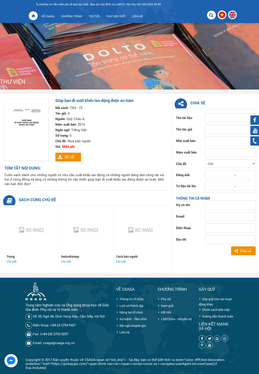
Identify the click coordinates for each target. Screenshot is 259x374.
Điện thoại (183, 228)
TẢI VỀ (69, 157)
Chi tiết (12, 261)
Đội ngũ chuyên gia (133, 325)
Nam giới (167, 306)
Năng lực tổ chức (131, 312)
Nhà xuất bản (185, 140)
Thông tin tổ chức (132, 299)
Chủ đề (181, 164)
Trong (11, 256)
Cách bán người (127, 256)
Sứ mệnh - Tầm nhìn (133, 319)
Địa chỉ (181, 239)
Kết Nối (166, 312)
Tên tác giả (184, 129)
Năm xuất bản (186, 152)
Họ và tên (183, 205)
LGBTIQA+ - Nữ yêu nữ (176, 319)
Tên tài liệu (184, 117)
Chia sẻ (245, 251)
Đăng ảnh (183, 175)
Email (180, 216)
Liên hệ (125, 332)
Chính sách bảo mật (216, 310)
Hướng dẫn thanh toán (217, 316)
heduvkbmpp (70, 256)
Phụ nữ (166, 299)
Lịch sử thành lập (131, 306)
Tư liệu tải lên (186, 186)
